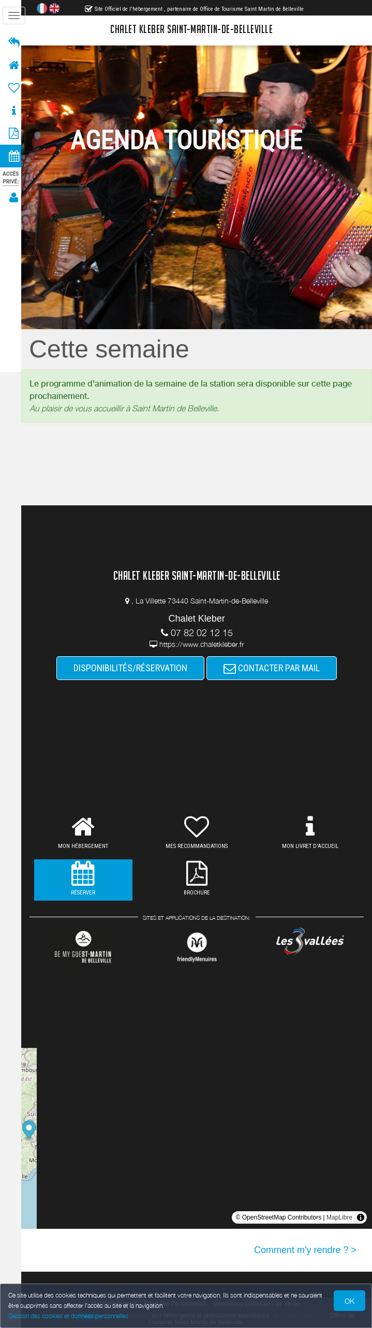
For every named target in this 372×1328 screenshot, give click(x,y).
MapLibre (339, 1217)
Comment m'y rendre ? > (305, 1250)
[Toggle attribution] (360, 1217)
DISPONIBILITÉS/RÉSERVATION (133, 667)
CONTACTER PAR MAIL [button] (275, 667)
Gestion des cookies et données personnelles (68, 1316)
